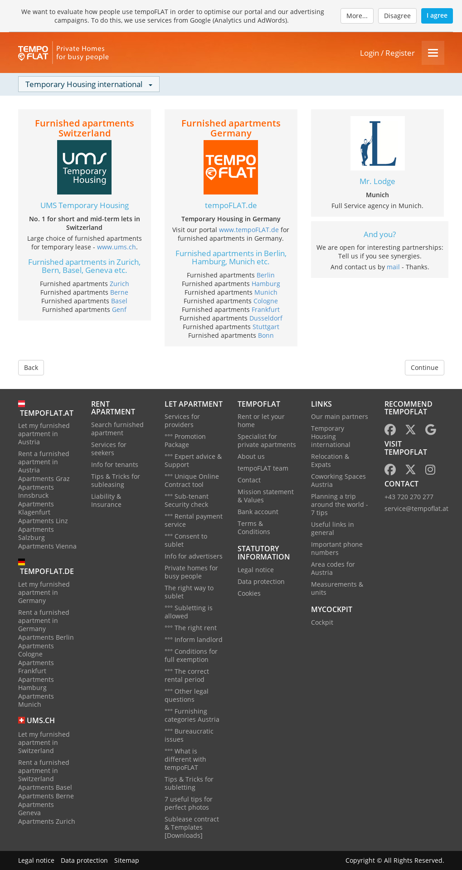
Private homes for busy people (191, 572)
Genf (119, 309)
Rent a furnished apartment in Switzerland (43, 770)
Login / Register (387, 53)
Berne (119, 292)
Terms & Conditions (254, 527)
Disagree (397, 15)
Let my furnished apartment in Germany (44, 592)
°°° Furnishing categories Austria (192, 715)
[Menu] (433, 53)
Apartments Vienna (47, 546)
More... (357, 15)
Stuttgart (266, 326)
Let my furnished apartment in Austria (44, 433)
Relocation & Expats (330, 460)
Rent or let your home (261, 420)
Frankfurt (266, 309)
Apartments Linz (43, 520)
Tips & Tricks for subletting (189, 783)
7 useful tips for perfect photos (189, 803)
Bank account (258, 511)
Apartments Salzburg (36, 533)
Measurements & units (337, 588)
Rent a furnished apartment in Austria (43, 461)
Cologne (265, 300)
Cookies (249, 593)
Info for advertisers (194, 556)
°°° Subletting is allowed (189, 611)
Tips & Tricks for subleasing (115, 480)
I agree (437, 15)
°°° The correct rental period (187, 675)
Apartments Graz (44, 478)
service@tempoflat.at (416, 508)
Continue (424, 367)
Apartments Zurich (46, 821)
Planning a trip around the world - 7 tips (339, 504)
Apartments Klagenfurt (36, 508)
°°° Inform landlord (194, 639)
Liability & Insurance (106, 500)
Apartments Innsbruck (36, 491)
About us (251, 456)
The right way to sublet (189, 591)
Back (31, 367)
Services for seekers (108, 448)
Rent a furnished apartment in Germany (43, 620)
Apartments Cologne (36, 650)
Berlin (266, 275)
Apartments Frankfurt (36, 666)
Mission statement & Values (266, 495)
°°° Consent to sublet (186, 540)
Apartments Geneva (36, 808)
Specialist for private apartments (267, 440)
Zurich (119, 283)
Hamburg (266, 283)
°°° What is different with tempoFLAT (185, 759)
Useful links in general (332, 528)
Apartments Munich (36, 700)
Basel (119, 300)
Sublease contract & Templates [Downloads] (192, 827)
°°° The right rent (191, 627)
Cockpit (322, 622)
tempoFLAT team (263, 468)
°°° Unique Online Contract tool (192, 480)
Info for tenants (114, 464)
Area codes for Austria (333, 568)
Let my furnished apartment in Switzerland (44, 742)
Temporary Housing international (330, 436)
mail (393, 266)
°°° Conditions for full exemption (191, 655)
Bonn (266, 335)
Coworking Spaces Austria (338, 480)
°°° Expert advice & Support (193, 460)
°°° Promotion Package (185, 440)
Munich (265, 292)
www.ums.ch (116, 247)
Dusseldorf (265, 318)
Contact (249, 480)
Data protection (261, 581)
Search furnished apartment (117, 428)
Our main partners (339, 416)
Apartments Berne (46, 796)
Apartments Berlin (46, 637)
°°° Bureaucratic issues (189, 735)
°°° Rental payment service (194, 520)
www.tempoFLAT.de (249, 229)
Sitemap (126, 860)
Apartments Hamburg (36, 683)
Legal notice (256, 569)
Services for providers (182, 420)
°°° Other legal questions (187, 695)
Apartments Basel (45, 787)
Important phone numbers (337, 548)
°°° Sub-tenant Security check (187, 500)
